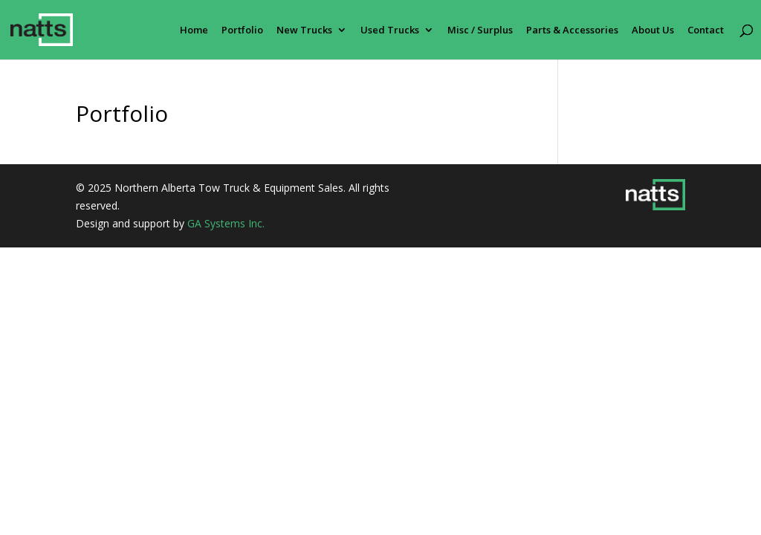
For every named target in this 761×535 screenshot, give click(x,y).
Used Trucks (389, 30)
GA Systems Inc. (226, 223)
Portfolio (242, 30)
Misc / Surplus (480, 30)
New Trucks (304, 30)
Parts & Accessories (572, 30)
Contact (705, 30)
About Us (653, 30)
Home (194, 30)
